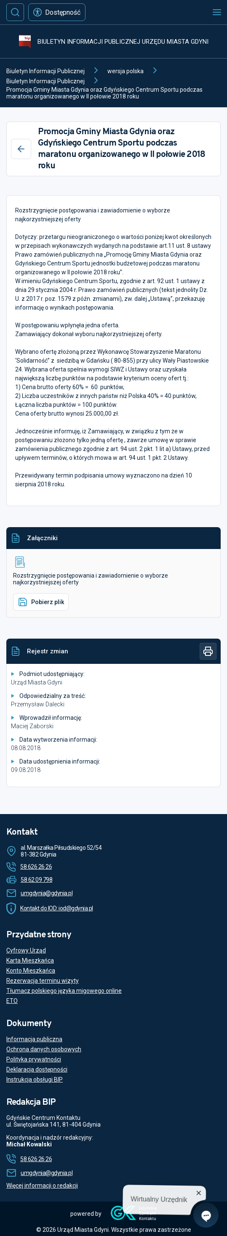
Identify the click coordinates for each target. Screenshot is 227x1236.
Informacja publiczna (34, 1039)
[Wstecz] (21, 149)
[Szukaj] (15, 12)
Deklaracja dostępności (36, 1069)
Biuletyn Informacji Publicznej (45, 71)
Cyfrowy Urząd (26, 950)
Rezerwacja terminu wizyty (42, 980)
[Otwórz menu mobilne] (217, 12)
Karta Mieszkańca (30, 960)
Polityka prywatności (33, 1059)
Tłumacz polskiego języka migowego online (64, 990)
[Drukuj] (208, 651)
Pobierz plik (41, 602)
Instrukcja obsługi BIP (34, 1079)
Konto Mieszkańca (30, 970)
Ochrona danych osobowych (43, 1049)
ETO (12, 1000)
